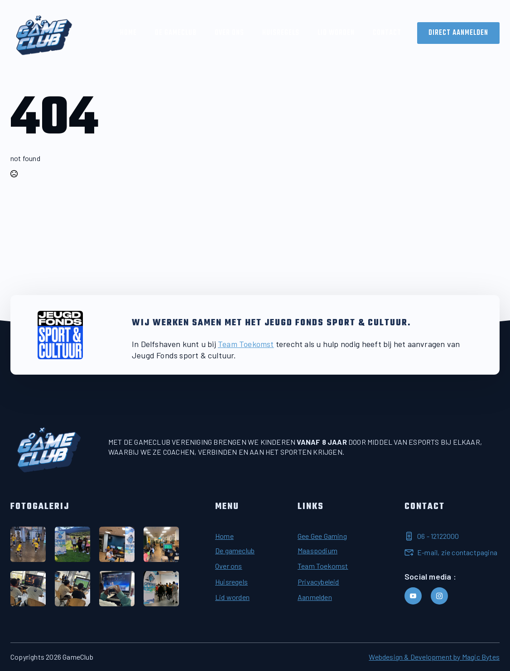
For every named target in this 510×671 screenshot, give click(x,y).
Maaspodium (317, 550)
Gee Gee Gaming (322, 536)
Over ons (229, 33)
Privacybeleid (318, 581)
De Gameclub (176, 33)
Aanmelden (315, 597)
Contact (387, 33)
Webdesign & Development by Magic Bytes (434, 656)
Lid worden (336, 33)
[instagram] (439, 595)
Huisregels (280, 33)
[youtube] (413, 595)
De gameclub (235, 550)
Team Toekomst (246, 344)
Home (128, 33)
